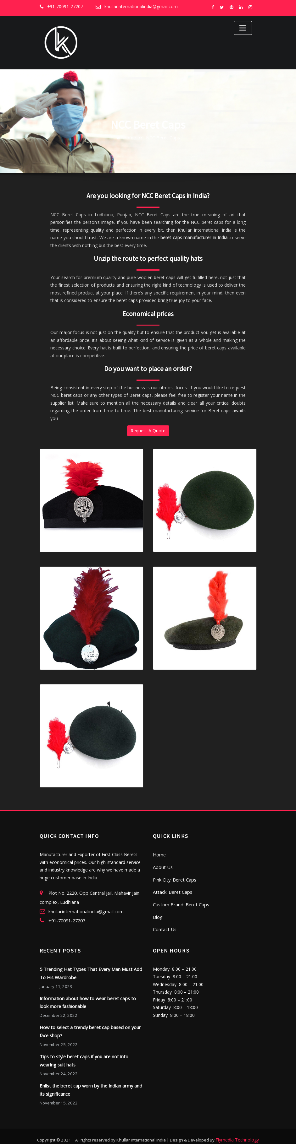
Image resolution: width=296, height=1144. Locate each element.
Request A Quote (148, 430)
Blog (157, 913)
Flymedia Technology (237, 1131)
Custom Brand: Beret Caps (180, 901)
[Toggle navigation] (243, 28)
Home (130, 137)
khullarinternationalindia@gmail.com (138, 6)
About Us (162, 865)
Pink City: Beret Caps (174, 877)
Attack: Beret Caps (172, 889)
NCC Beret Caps (162, 137)
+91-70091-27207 (64, 6)
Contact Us (164, 925)
